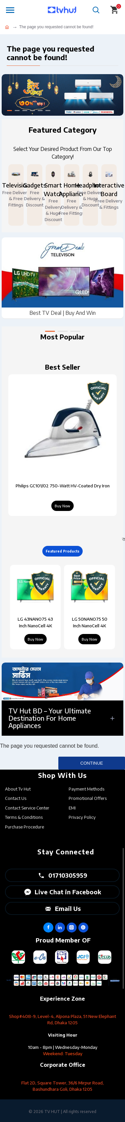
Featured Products (62, 551)
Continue (91, 763)
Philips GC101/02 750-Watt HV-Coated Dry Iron (63, 485)
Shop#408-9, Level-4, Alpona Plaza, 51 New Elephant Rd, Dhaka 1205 (62, 1019)
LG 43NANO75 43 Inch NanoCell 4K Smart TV (35, 622)
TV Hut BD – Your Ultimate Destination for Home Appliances (49, 717)
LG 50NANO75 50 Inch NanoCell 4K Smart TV (89, 622)
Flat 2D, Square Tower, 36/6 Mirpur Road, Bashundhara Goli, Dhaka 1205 (62, 1086)
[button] (50, 331)
